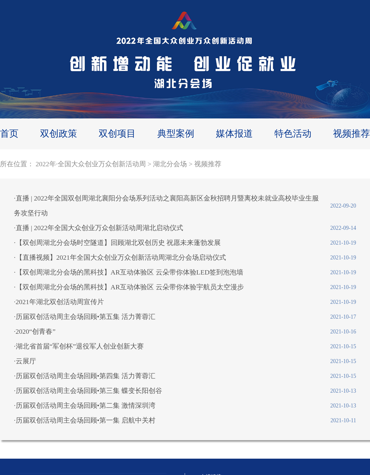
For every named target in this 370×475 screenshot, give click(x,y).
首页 (9, 133)
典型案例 (175, 133)
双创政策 (58, 133)
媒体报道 (234, 133)
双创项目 (117, 133)
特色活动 (292, 133)
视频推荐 (351, 133)
